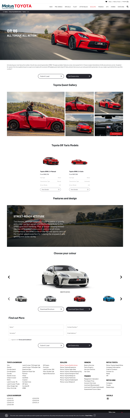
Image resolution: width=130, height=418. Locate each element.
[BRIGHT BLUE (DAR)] (109, 299)
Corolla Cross (26, 382)
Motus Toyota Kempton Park (69, 373)
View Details (50, 189)
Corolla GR (25, 386)
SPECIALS (68, 6)
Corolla (9, 373)
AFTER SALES (84, 6)
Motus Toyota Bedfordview (69, 365)
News (110, 1)
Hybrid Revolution (49, 373)
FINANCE (101, 6)
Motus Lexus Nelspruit (67, 382)
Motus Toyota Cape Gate (68, 369)
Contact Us (110, 371)
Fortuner (46, 367)
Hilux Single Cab (12, 386)
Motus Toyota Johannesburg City (71, 371)
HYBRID (113, 6)
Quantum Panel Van (28, 371)
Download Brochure (51, 309)
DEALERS (93, 6)
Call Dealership (79, 76)
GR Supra (46, 365)
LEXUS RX (35, 398)
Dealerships (110, 387)
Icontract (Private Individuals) (94, 387)
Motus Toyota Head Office (114, 365)
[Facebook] (114, 398)
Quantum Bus (26, 369)
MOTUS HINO (110, 380)
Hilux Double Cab (48, 371)
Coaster (25, 380)
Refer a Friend (116, 1)
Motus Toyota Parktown (68, 378)
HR (107, 375)
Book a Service (89, 365)
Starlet (9, 367)
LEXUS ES (10, 400)
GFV (107, 6)
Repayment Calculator (91, 379)
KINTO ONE (121, 6)
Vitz (8, 365)
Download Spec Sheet (79, 309)
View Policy (88, 415)
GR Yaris (25, 384)
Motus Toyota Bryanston (68, 367)
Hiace (24, 375)
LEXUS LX (35, 402)
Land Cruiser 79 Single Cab (31, 365)
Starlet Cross (11, 375)
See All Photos (116, 134)
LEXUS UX (10, 402)
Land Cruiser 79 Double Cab (31, 367)
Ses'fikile (25, 378)
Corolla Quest (11, 371)
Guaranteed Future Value (92, 389)
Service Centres (89, 369)
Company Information (113, 367)
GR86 (24, 388)
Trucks (108, 385)
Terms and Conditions (25, 339)
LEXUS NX (10, 404)
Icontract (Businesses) (91, 385)
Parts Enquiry (88, 367)
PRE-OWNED (58, 6)
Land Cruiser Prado (13, 384)
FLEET (75, 6)
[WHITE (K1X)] (21, 299)
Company (109, 383)
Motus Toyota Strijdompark (69, 380)
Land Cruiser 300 (48, 369)
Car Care (87, 371)
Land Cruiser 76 (12, 382)
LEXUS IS (10, 398)
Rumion (24, 373)
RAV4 (9, 380)
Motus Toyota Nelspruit (67, 375)
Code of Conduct (111, 369)
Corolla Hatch (11, 369)
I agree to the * (20, 339)
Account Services (90, 383)
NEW (50, 6)
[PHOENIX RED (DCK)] (79, 299)
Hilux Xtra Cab (11, 388)
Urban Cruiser (11, 378)
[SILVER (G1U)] (50, 299)
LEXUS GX (35, 400)
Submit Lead (51, 76)
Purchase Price (89, 381)
